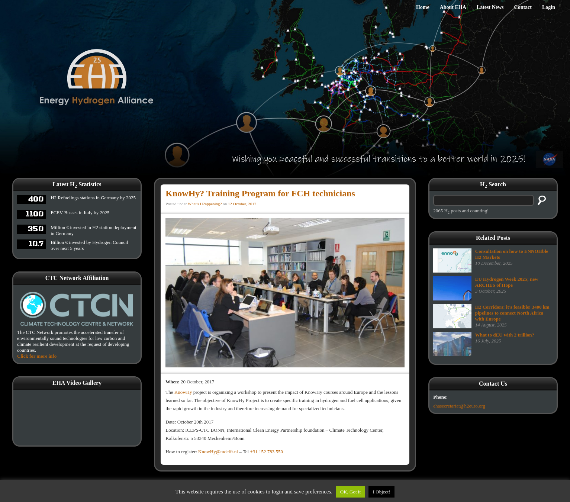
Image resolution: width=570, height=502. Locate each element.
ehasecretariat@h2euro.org (459, 406)
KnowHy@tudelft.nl (218, 451)
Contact (523, 7)
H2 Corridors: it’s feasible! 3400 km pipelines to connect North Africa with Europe (512, 313)
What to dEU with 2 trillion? (504, 335)
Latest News (490, 7)
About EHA (453, 7)
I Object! (381, 492)
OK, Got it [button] (350, 492)
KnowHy (183, 392)
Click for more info (37, 356)
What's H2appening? (205, 204)
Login (548, 7)
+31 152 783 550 (266, 451)
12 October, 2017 (242, 204)
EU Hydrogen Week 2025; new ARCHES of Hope (506, 282)
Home (422, 7)
